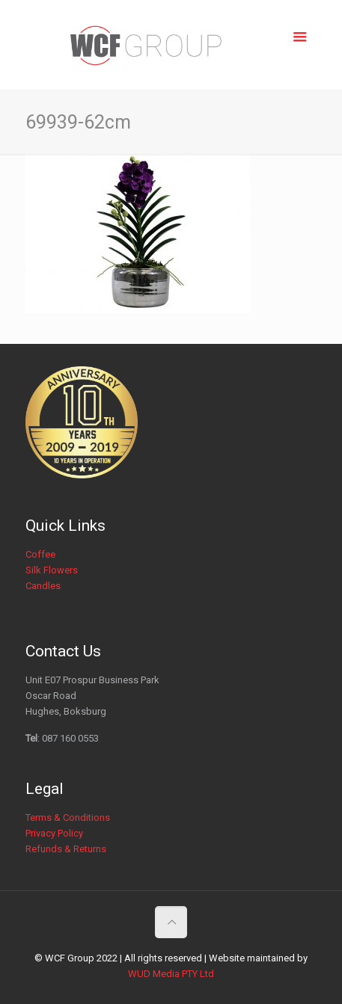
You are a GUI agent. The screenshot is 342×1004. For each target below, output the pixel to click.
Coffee (40, 554)
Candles (43, 585)
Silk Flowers (51, 570)
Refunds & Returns (65, 848)
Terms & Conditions (67, 817)
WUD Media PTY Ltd (171, 973)
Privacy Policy (54, 833)
